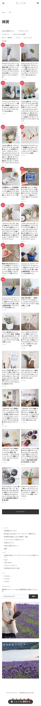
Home (3, 12)
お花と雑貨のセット (8, 31)
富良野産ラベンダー (10, 531)
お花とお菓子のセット (11, 546)
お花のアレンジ (9, 543)
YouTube (6, 581)
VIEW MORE (20, 512)
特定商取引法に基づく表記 (12, 568)
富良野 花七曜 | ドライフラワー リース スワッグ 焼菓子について (21, 556)
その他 (4, 41)
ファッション (28, 37)
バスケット (5, 34)
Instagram (7, 576)
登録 (33, 596)
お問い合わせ (8, 562)
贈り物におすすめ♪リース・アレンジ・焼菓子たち (20, 534)
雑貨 (5, 549)
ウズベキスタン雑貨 (19, 34)
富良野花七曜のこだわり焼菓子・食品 (16, 537)
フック (18, 37)
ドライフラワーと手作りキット (14, 540)
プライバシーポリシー (10, 565)
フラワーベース (23, 31)
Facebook (6, 579)
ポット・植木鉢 (7, 37)
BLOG (6, 560)
